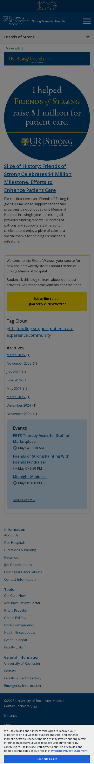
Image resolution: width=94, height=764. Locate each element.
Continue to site (46, 759)
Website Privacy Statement (69, 751)
